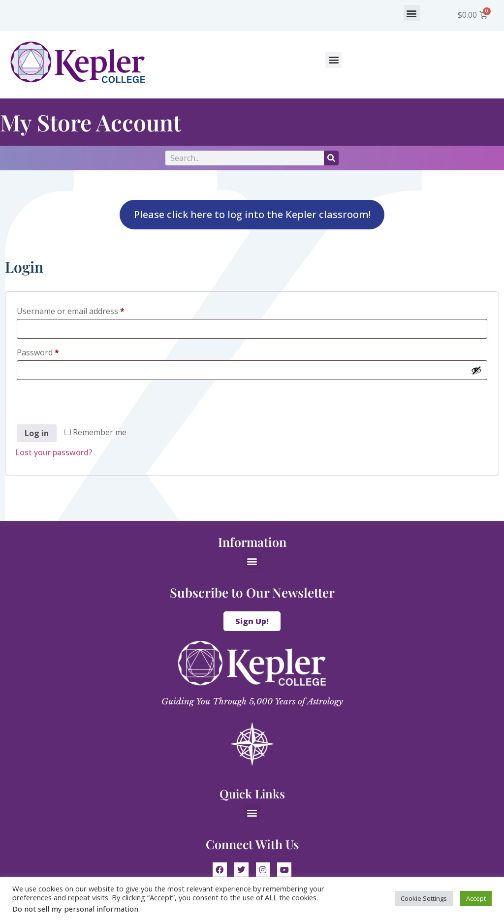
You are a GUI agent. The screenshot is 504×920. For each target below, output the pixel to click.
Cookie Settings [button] (424, 898)
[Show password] (476, 370)
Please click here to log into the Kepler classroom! (252, 214)
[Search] (331, 158)
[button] (412, 13)
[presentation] (90, 403)
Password (54, 351)
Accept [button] (476, 898)
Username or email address (87, 310)
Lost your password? (53, 452)
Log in (37, 433)
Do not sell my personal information (75, 909)
